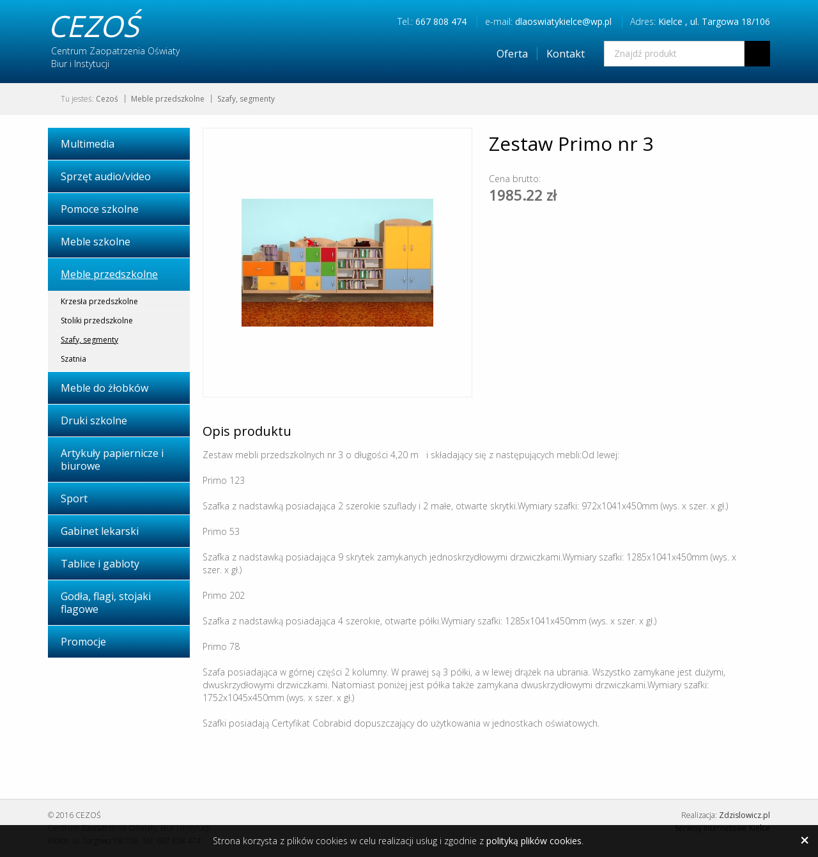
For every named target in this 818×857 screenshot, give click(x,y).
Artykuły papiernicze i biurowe (112, 459)
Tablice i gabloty (100, 564)
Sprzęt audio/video (106, 176)
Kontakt (565, 53)
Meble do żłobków (104, 388)
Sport (74, 498)
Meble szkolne (95, 242)
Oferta (512, 53)
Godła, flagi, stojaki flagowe (106, 602)
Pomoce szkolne (100, 209)
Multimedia (87, 144)
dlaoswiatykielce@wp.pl (563, 21)
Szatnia (73, 358)
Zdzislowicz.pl (744, 815)
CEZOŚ (93, 25)
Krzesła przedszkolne (99, 301)
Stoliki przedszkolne (97, 320)
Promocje (83, 642)
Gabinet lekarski (100, 531)
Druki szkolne (94, 420)
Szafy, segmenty (246, 98)
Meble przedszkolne (167, 98)
